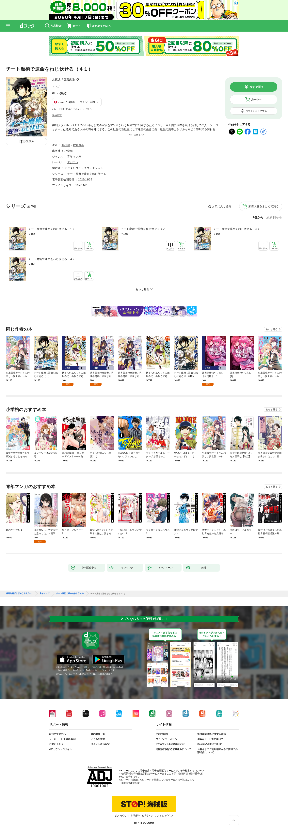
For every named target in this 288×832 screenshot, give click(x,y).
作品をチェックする (256, 111)
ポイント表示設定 (100, 744)
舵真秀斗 (69, 79)
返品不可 (57, 115)
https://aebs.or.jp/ (130, 782)
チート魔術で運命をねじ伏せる (86, 173)
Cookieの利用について (209, 744)
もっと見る (272, 329)
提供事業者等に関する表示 (211, 734)
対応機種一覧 (98, 734)
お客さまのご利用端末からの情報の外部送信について (217, 751)
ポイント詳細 (87, 101)
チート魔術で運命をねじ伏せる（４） (51, 259)
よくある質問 (98, 739)
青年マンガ (74, 156)
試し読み (29, 141)
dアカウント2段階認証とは (170, 744)
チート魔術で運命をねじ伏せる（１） (51, 228)
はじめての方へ (57, 734)
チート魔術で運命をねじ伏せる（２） (144, 228)
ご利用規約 (162, 734)
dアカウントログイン (60, 749)
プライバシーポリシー (168, 739)
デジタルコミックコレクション (83, 168)
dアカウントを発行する (129, 815)
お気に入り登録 (221, 206)
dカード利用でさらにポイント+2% (70, 109)
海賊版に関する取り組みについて (173, 749)
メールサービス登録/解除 (62, 739)
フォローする (77, 79)
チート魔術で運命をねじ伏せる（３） (236, 228)
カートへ (256, 99)
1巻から (258, 217)
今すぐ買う (257, 86)
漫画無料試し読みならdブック (19, 593)
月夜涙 (56, 79)
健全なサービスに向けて (210, 739)
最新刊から (274, 217)
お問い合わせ (56, 744)
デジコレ (72, 162)
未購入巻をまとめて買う (263, 206)
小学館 (68, 150)
